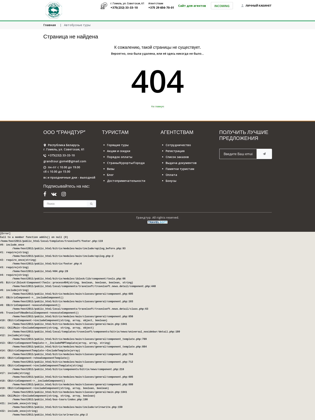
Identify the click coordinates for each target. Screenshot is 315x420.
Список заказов (177, 157)
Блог (110, 175)
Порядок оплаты (119, 157)
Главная (49, 25)
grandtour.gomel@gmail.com (64, 161)
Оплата (171, 175)
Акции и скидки (118, 151)
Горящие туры (118, 145)
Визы (110, 169)
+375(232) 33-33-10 (61, 155)
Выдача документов (181, 163)
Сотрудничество (178, 145)
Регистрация (175, 151)
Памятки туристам (180, 169)
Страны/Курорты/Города (126, 163)
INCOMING (221, 6)
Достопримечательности (126, 181)
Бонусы (171, 181)
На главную (157, 106)
